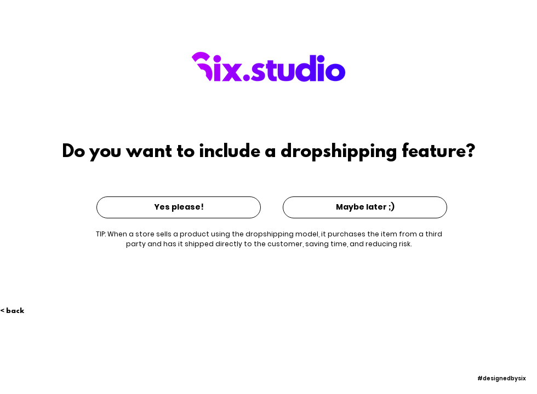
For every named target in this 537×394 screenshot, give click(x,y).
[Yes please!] (178, 207)
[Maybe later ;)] (365, 207)
